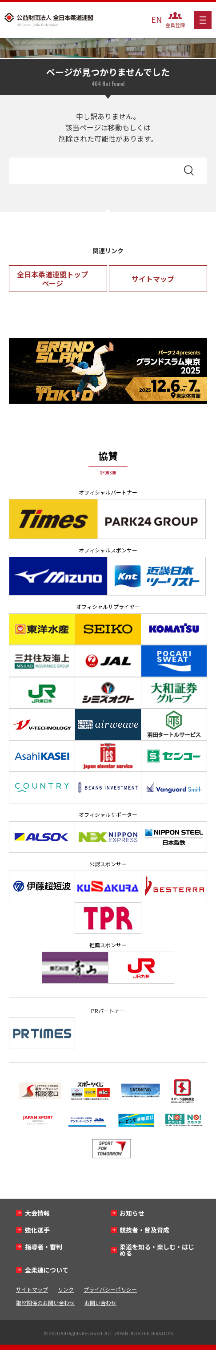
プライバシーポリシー (110, 1289)
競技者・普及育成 (144, 1230)
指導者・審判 (43, 1247)
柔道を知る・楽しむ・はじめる (157, 1250)
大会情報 (37, 1213)
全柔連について (46, 1270)
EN (156, 19)
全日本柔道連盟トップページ (52, 278)
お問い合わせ (100, 1302)
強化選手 (37, 1230)
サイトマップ (153, 278)
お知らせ (132, 1213)
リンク (66, 1289)
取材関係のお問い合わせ (45, 1302)
